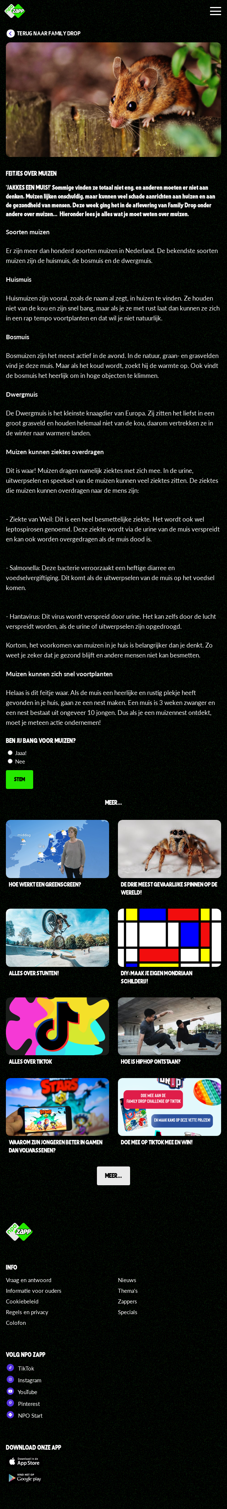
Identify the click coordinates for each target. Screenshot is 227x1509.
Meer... (113, 1175)
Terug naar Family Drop (49, 33)
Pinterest (23, 1403)
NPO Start (24, 1414)
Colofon (16, 1322)
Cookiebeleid (22, 1301)
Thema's (128, 1290)
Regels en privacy (27, 1312)
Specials (127, 1312)
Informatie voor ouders (34, 1290)
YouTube (21, 1391)
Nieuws (127, 1280)
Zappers (127, 1301)
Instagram (23, 1379)
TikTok (20, 1367)
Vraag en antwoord (28, 1280)
